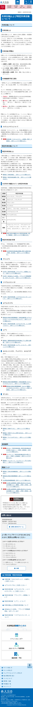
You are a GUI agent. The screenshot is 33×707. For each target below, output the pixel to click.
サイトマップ (7, 686)
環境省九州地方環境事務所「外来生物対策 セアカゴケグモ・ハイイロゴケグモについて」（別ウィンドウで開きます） (17, 319)
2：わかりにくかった (9, 555)
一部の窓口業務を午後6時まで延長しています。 (11, 702)
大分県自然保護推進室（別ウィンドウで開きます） (17, 480)
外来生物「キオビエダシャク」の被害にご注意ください (17, 580)
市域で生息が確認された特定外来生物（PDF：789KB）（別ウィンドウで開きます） (18, 234)
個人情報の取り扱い (9, 675)
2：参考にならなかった (22, 562)
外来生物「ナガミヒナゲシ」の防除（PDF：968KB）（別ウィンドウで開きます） (19, 140)
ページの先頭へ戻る (29, 665)
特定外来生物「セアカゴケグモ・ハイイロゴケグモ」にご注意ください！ (17, 590)
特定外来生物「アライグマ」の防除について (17, 596)
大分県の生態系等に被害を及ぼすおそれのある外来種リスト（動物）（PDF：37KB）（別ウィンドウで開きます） (18, 484)
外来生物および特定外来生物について (16, 605)
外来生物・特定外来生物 (13, 575)
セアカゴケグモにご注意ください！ (15, 585)
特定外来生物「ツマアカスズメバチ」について (17, 616)
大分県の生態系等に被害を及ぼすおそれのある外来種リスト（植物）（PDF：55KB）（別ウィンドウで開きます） (18, 490)
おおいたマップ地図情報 (16, 648)
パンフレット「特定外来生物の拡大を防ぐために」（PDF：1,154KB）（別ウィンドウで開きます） (18, 456)
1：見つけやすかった (9, 544)
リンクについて (8, 678)
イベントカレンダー (16, 639)
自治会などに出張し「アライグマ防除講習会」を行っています (17, 610)
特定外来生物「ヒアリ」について (15, 601)
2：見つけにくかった (9, 546)
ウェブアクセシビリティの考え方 (13, 673)
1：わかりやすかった (9, 553)
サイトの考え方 (8, 670)
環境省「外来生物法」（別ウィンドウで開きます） (17, 174)
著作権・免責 (7, 681)
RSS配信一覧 (7, 684)
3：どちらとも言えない (10, 548)
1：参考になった (8, 562)
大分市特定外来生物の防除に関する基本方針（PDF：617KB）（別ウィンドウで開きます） (18, 252)
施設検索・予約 (16, 658)
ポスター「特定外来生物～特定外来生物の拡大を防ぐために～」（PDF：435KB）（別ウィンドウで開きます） (18, 450)
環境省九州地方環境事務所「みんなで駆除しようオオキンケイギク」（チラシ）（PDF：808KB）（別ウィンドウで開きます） (19, 388)
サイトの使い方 (8, 667)
